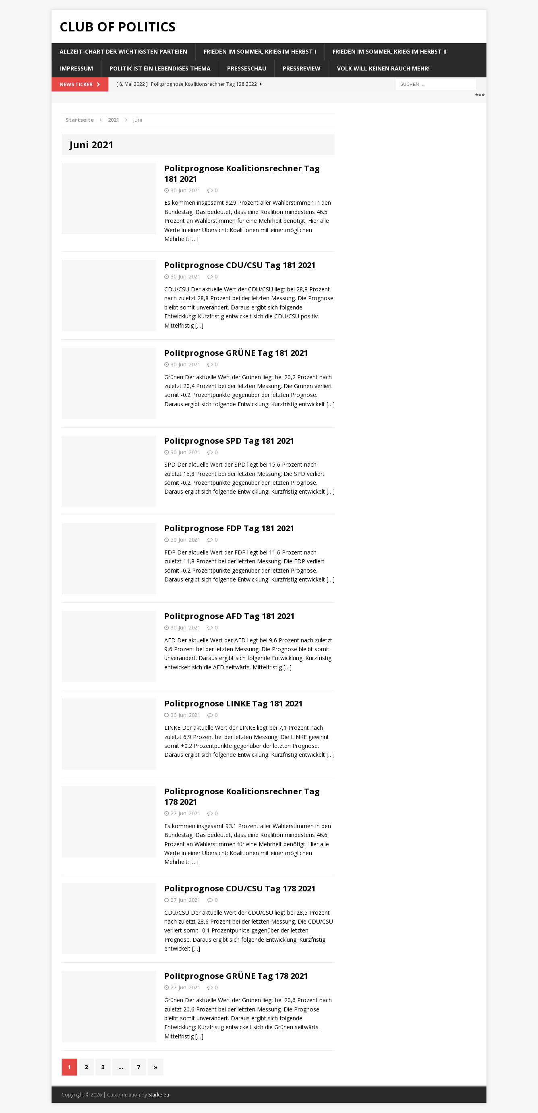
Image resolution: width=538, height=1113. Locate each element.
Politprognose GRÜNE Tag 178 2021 (236, 975)
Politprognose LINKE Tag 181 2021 (233, 703)
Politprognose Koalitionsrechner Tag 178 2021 (242, 796)
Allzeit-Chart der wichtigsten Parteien (123, 51)
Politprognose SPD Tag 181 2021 (229, 440)
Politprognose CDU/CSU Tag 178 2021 (240, 888)
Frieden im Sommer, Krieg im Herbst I (260, 51)
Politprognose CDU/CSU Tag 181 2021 (240, 265)
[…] (194, 239)
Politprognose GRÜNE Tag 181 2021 (236, 352)
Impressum (76, 68)
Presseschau (246, 68)
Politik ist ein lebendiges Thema (160, 68)
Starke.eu (158, 1094)
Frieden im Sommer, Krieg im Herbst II (390, 51)
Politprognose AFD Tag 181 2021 (229, 615)
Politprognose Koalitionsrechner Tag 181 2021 (242, 173)
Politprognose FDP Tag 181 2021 (229, 528)
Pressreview (302, 68)
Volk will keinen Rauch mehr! (383, 68)
